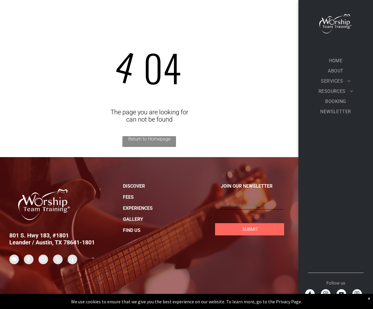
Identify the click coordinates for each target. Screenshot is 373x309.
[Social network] (357, 294)
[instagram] (325, 294)
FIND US (131, 230)
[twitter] (58, 260)
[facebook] (310, 294)
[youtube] (341, 294)
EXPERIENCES (138, 208)
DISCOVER (134, 186)
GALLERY (133, 219)
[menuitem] (336, 61)
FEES (128, 197)
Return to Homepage (149, 139)
